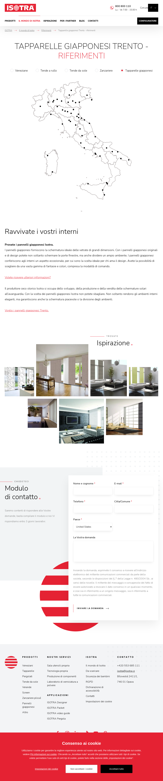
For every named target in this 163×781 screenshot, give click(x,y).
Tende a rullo (48, 70)
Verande (26, 688)
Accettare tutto (116, 769)
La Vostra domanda (84, 540)
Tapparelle (28, 672)
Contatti (93, 21)
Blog (82, 21)
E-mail (119, 483)
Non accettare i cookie (82, 769)
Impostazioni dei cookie (99, 702)
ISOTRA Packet (55, 709)
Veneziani (27, 666)
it (151, 7)
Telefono (79, 502)
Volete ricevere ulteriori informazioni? (28, 277)
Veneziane (21, 70)
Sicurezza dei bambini (98, 677)
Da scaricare (92, 672)
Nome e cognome (84, 483)
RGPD (89, 683)
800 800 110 (118, 6)
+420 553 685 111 (128, 666)
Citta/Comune (123, 502)
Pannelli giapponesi (28, 706)
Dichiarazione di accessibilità (94, 690)
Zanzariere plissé (31, 699)
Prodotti (10, 21)
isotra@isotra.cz (126, 672)
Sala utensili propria (58, 666)
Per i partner (68, 21)
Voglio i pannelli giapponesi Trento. (27, 310)
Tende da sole (78, 70)
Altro (25, 713)
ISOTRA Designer (57, 703)
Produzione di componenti (61, 677)
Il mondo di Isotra (29, 21)
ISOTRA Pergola (56, 720)
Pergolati (27, 677)
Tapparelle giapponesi (139, 70)
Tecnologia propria (57, 672)
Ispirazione (50, 21)
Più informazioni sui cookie (43, 754)
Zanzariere (106, 70)
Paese (77, 521)
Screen (26, 693)
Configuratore (148, 21)
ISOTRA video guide (58, 714)
